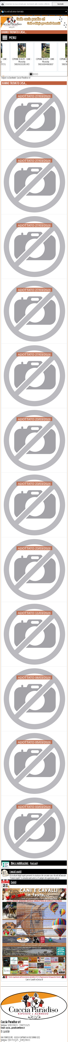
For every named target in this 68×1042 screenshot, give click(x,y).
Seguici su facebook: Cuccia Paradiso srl (15, 77)
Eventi (13, 882)
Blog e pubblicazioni (20, 863)
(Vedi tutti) (34, 863)
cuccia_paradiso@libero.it (15, 1027)
